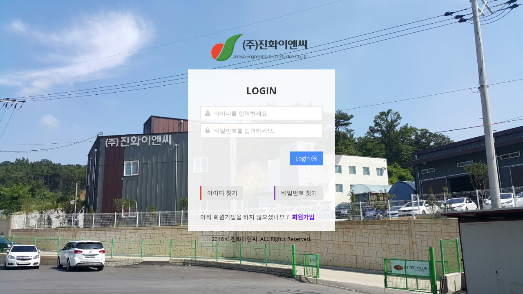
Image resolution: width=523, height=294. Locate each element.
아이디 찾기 (222, 192)
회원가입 (303, 216)
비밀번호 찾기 (299, 192)
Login (306, 158)
